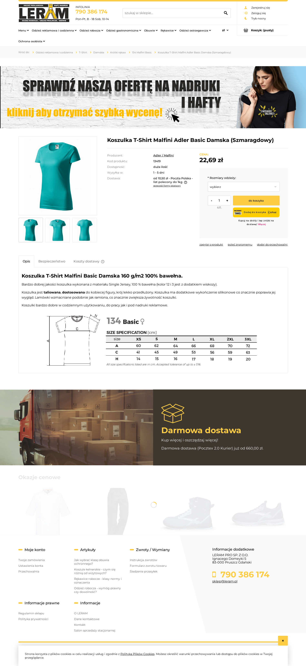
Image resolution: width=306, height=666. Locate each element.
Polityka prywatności (33, 619)
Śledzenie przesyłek (143, 571)
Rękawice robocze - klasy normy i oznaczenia (98, 580)
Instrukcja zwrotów (143, 560)
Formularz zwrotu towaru (148, 566)
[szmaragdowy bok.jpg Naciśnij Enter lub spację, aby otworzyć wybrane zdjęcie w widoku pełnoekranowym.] (57, 175)
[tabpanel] (153, 320)
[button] (211, 244)
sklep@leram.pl (224, 581)
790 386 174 (91, 11)
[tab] (26, 261)
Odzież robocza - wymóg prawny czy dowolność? (97, 590)
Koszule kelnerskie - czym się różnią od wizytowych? (94, 571)
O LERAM (81, 613)
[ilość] (219, 200)
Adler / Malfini (163, 155)
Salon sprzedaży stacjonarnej (94, 630)
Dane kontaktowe (86, 619)
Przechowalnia (28, 571)
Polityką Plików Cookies (137, 654)
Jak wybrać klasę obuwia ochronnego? (91, 562)
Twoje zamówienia (31, 560)
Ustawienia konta (30, 566)
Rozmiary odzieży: (222, 177)
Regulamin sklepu (31, 613)
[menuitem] (23, 30)
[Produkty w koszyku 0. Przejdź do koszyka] (262, 30)
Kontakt (80, 625)
